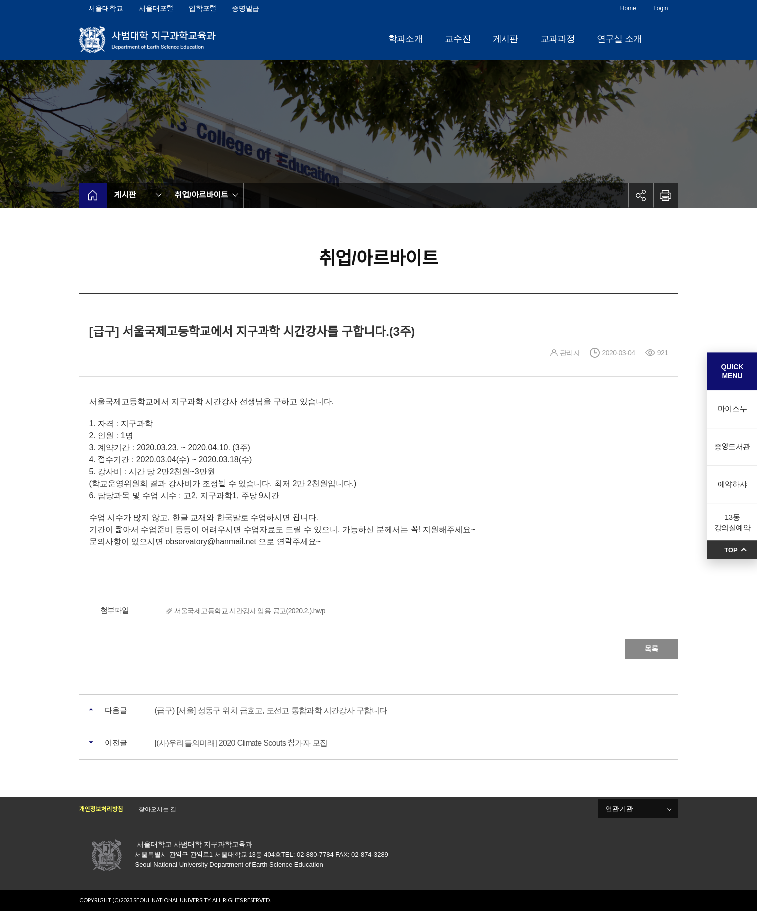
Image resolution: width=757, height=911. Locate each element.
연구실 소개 (619, 39)
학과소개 (405, 39)
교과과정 (557, 39)
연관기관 (619, 809)
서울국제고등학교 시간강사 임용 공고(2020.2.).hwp (249, 611)
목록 (652, 649)
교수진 (458, 39)
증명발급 (245, 8)
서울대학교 (105, 8)
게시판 (505, 39)
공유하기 (640, 195)
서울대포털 (156, 8)
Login (660, 8)
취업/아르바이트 (202, 195)
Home (628, 8)
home (93, 195)
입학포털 (202, 8)
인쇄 (665, 195)
